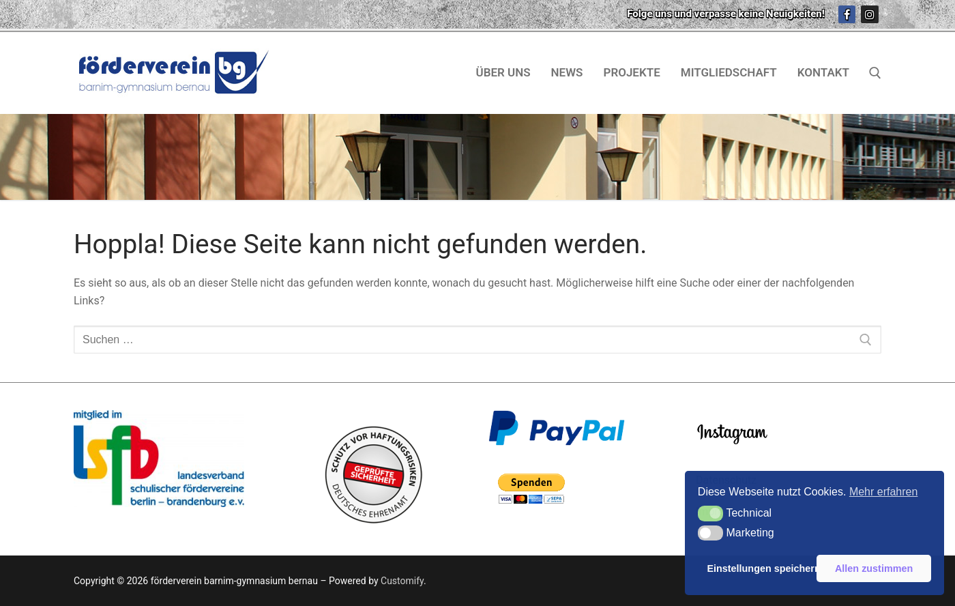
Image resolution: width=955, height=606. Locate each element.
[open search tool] (875, 73)
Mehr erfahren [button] (883, 491)
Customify (402, 580)
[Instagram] (870, 14)
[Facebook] (847, 14)
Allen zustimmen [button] (874, 568)
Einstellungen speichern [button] (759, 568)
